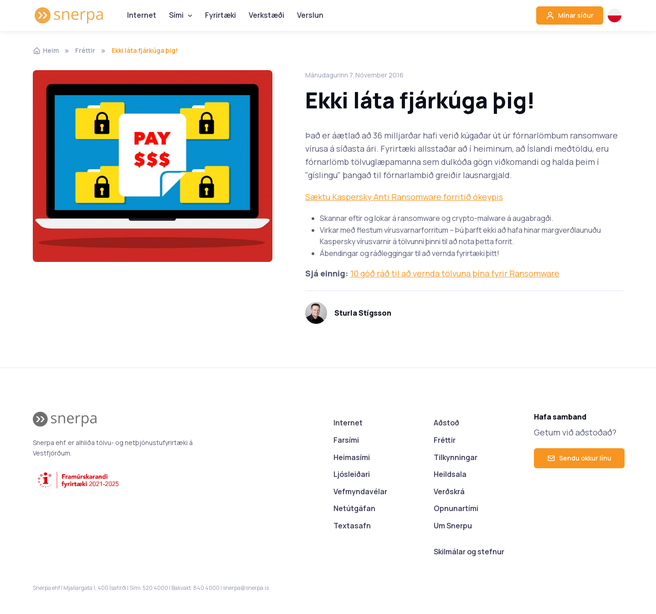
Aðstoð (446, 423)
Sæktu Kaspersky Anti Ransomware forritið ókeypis (404, 196)
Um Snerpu (453, 526)
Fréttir (85, 50)
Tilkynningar (455, 457)
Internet (141, 15)
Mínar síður (570, 15)
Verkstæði (266, 15)
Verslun (310, 15)
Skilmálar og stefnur (469, 552)
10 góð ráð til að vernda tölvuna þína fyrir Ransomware (454, 273)
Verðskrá (449, 491)
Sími (176, 15)
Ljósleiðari (351, 474)
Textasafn (352, 526)
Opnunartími (456, 508)
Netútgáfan (354, 508)
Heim (46, 50)
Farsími (346, 440)
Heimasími (351, 457)
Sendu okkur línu (579, 458)
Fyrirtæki (220, 15)
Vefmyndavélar (360, 491)
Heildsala (450, 474)
